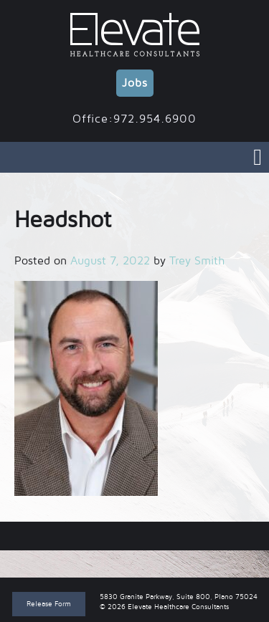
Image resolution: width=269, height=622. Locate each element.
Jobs (135, 83)
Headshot (134, 536)
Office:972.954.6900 (134, 119)
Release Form (49, 604)
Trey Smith (197, 260)
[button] (86, 388)
